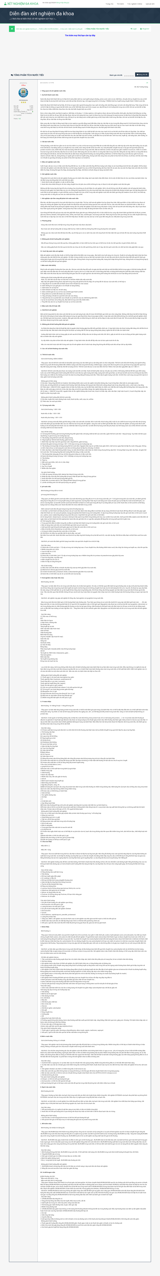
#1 (147, 83)
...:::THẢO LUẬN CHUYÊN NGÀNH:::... (48, 29)
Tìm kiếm (120, 4)
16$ (19, 118)
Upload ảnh (150, 4)
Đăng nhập (60, 3)
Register (144, 29)
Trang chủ (109, 4)
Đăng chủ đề (142, 74)
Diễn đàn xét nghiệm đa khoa (26, 29)
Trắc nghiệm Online (135, 4)
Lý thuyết (79, 29)
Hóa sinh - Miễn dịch (68, 29)
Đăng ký (66, 3)
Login (134, 29)
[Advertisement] (80, 52)
